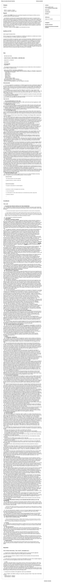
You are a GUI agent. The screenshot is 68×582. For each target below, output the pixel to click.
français (53, 8)
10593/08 (39, 243)
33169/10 (26, 244)
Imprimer (13, 1)
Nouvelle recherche (49, 24)
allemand (50, 8)
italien (56, 8)
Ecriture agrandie (39, 1)
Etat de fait (47, 9)
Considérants (47, 11)
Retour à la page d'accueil (6, 1)
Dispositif (47, 13)
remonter (49, 580)
